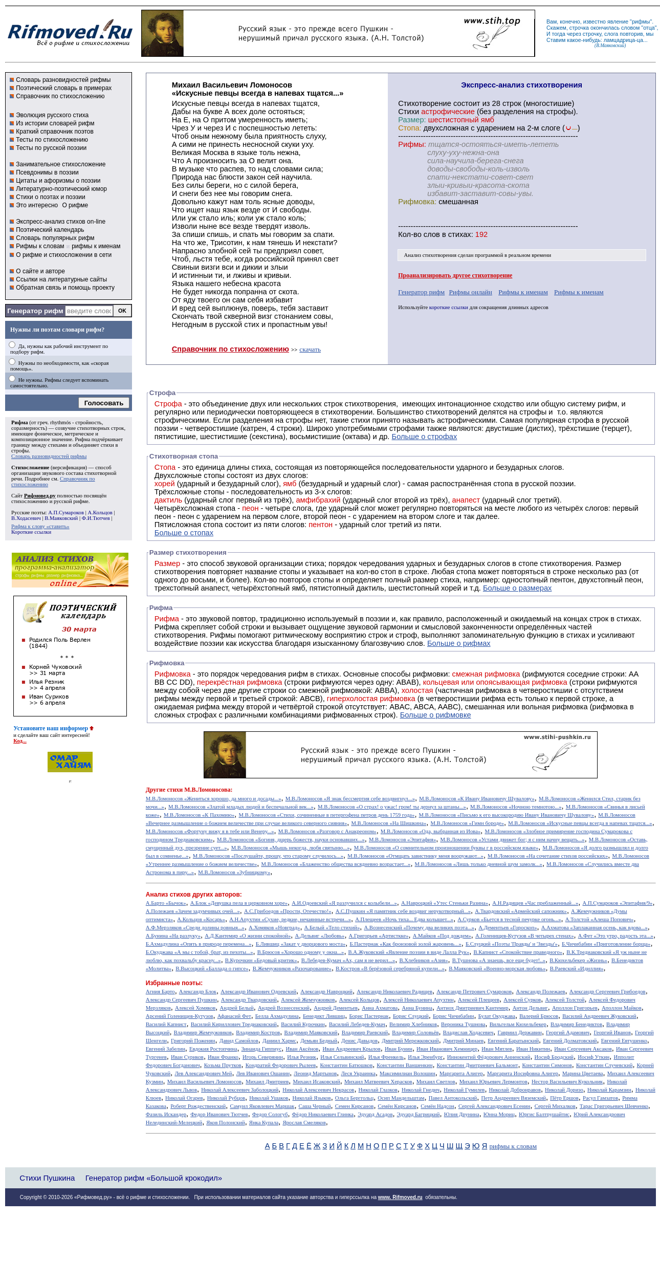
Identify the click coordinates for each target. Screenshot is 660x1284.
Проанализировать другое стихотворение (455, 275)
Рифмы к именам (523, 292)
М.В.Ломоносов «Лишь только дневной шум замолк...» (478, 864)
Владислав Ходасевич (468, 1032)
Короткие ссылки (31, 532)
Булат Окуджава (496, 1016)
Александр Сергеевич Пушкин (181, 1000)
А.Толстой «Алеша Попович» (599, 919)
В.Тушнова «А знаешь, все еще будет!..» (498, 960)
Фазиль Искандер (166, 1114)
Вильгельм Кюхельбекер (518, 1024)
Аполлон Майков (622, 1008)
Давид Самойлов (238, 1040)
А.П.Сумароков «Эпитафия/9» (618, 903)
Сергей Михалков (555, 1106)
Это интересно (37, 205)
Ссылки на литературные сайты (61, 279)
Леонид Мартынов (315, 1073)
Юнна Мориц (499, 1114)
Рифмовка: (417, 202)
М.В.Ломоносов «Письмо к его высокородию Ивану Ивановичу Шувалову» (507, 815)
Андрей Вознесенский (284, 1008)
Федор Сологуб (270, 1114)
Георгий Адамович (567, 1032)
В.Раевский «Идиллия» (577, 968)
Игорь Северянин (263, 1057)
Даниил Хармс (279, 1040)
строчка (579, 28)
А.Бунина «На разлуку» (173, 936)
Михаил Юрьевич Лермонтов (493, 1081)
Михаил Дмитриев (267, 1081)
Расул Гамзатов (600, 1098)
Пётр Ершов (564, 1098)
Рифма (19, 422)
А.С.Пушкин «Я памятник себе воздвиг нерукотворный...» (403, 911)
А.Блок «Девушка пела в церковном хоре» (239, 903)
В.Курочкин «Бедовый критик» (261, 960)
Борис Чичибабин (453, 1016)
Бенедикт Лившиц (324, 1016)
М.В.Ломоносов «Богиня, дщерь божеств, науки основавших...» (291, 839)
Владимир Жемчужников (203, 1032)
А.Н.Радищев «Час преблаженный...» (535, 903)
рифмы (641, 21)
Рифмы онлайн (470, 292)
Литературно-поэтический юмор (61, 188)
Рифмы (223, 635)
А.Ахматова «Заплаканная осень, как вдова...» (594, 927)
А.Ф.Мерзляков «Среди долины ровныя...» (195, 927)
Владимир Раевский (365, 1032)
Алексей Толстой (564, 1000)
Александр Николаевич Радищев (394, 991)
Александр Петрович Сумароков (474, 991)
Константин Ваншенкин (404, 1065)
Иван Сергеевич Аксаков (583, 1049)
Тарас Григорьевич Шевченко (614, 1106)
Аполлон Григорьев (575, 1008)
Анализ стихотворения (430, 255)
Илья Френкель (386, 1057)
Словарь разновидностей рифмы (63, 79)
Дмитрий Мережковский (410, 1040)
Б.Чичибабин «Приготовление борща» (606, 944)
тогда (558, 34)
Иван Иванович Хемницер (446, 1049)
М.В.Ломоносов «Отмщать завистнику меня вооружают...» (415, 856)
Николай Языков (312, 1098)
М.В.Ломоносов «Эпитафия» (402, 839)
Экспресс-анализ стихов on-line (60, 221)
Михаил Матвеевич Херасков (378, 1081)
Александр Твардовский (249, 1000)
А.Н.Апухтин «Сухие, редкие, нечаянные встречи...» (290, 919)
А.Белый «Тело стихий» (332, 927)
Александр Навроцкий (326, 991)
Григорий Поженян (193, 1040)
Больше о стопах (184, 533)
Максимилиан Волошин (407, 1073)
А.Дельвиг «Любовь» (319, 936)
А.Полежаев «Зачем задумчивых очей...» (193, 911)
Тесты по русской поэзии (51, 147)
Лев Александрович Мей (203, 1073)
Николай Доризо (564, 1090)
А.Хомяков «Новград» (274, 927)
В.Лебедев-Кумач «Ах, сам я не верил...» (348, 960)
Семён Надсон (437, 1106)
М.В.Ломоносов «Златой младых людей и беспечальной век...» (241, 807)
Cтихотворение (424, 103)
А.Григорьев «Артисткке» (379, 936)
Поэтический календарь (50, 229)
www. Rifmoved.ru (400, 1197)
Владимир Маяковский (310, 1032)
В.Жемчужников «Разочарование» (292, 968)
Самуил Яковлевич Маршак (262, 1106)
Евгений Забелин (165, 1049)
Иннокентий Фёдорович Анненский (489, 1057)
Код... (20, 741)
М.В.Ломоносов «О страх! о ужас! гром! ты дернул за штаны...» (392, 807)
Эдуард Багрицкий (418, 1114)
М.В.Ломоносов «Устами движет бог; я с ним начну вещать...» (512, 839)
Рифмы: (412, 144)
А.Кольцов (99, 512)
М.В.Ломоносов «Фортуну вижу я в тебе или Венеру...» (210, 831)
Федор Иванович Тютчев (219, 1114)
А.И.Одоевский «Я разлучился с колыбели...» (344, 903)
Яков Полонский (225, 1122)
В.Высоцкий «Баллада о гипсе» (211, 968)
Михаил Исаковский (316, 1081)
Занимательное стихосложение (60, 164)
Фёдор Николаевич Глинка (323, 1114)
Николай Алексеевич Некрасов (318, 1090)
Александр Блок (197, 991)
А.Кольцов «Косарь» (201, 919)
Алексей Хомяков (195, 1008)
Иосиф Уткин (593, 1057)
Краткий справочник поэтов (55, 131)
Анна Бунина (417, 1008)
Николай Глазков (378, 1090)
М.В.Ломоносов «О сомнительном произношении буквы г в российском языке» (446, 848)
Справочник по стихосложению (60, 96)
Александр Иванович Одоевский (258, 991)
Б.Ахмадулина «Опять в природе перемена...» (199, 944)
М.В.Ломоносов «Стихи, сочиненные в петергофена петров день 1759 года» (327, 815)
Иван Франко (223, 1057)
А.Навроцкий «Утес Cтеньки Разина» (444, 903)
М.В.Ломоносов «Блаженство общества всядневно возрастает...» (335, 864)
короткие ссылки (448, 307)
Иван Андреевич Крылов (351, 1049)
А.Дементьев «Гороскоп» (507, 927)
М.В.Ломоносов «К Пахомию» (199, 815)
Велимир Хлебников (413, 1024)
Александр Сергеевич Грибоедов (607, 991)
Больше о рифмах (459, 643)
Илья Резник (301, 1057)
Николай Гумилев (464, 1090)
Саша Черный (315, 1106)
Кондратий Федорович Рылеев (281, 1065)
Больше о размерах (517, 588)
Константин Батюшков (346, 1065)
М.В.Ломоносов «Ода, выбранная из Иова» (430, 831)
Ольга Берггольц (354, 1098)
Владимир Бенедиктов (576, 1024)
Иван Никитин (533, 1049)
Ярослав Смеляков (303, 1122)
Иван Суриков (187, 1057)
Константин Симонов (547, 1065)
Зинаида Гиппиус (261, 1049)
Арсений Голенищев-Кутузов (179, 1016)
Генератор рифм (35, 311)
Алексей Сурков (522, 1000)
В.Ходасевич (26, 518)
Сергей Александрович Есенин (494, 1106)
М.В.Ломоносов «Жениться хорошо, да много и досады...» (213, 798)
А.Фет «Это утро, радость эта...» (615, 936)
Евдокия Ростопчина (213, 1049)
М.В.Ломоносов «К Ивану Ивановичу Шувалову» (477, 798)
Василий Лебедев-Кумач (357, 1024)
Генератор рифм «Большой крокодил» (153, 1177)
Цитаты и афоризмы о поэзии (58, 180)
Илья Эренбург (425, 1057)
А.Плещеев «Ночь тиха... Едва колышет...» (404, 919)
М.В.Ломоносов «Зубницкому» (234, 872)
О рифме (75, 205)
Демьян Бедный (318, 1040)
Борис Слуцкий (411, 1016)
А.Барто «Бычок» (166, 903)
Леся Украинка (358, 1073)
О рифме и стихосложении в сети (64, 254)
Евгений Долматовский (570, 1040)
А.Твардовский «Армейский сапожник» (521, 911)
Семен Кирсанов (354, 1106)
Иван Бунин (398, 1049)
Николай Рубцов (226, 1098)
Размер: (412, 120)
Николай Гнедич (420, 1090)
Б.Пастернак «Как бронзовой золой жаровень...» (405, 944)
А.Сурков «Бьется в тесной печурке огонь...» (509, 919)
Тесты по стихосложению (52, 139)
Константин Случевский (604, 1065)
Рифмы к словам (40, 246)
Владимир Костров (258, 1032)
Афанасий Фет (234, 1016)
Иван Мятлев (496, 1049)
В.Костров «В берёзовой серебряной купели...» (390, 968)
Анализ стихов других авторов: (194, 894)
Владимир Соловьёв (415, 1032)
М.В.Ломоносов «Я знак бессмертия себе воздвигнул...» (350, 798)
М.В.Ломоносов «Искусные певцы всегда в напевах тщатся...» (580, 823)
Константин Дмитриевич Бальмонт (477, 1065)
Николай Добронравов (515, 1090)
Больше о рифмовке (435, 715)
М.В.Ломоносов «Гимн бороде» (467, 823)
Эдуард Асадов (375, 1114)
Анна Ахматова (380, 1008)
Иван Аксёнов (301, 1049)
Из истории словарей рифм (55, 123)
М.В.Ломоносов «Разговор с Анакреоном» (327, 831)
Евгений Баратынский (513, 1040)
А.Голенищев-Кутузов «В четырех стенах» (524, 936)
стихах (459, 234)
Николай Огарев (184, 1098)
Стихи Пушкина (47, 1177)
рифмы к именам (96, 246)
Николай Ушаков (268, 1098)
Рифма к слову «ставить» (40, 526)
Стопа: (409, 128)
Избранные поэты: (174, 983)
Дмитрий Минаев (463, 1040)
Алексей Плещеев (478, 1000)
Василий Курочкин (303, 1024)
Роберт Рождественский (198, 1106)
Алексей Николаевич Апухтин (419, 1000)
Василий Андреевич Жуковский (599, 1016)
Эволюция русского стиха (52, 115)
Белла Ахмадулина (277, 1016)
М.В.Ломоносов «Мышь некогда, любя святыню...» (290, 848)
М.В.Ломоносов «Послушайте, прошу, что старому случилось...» (268, 856)
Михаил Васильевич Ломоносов (204, 1081)
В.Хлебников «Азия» (423, 960)
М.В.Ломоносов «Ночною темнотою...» (515, 807)
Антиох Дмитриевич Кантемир (472, 1008)
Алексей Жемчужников (308, 1000)
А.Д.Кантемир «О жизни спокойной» (248, 936)
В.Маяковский (61, 518)
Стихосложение (30, 467)
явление (617, 21)
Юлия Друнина (461, 1114)
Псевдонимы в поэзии (47, 172)
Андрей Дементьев (336, 1008)
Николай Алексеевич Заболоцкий (239, 1090)
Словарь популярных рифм (55, 238)
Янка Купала (263, 1122)
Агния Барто (160, 991)
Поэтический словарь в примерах (64, 88)
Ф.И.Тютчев (96, 518)
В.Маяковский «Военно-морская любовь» (497, 968)
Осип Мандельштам (401, 1098)
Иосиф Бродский (554, 1057)
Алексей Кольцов (359, 1000)
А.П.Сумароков (66, 512)
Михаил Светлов (435, 1081)
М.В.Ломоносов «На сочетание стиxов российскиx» (548, 856)
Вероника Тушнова (463, 1024)
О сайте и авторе (40, 271)
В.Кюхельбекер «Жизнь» (578, 960)
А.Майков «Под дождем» (442, 936)
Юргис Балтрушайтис (544, 1114)
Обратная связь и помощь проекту (65, 287)
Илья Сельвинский (342, 1057)
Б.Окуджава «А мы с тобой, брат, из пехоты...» (199, 952)
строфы (20, 450)
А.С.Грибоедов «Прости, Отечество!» (288, 911)
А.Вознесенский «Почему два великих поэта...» (419, 927)
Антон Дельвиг (530, 1008)
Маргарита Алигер (461, 1073)
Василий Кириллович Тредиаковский (234, 1024)
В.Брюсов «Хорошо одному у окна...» (300, 952)
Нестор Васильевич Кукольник (567, 1081)
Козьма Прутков (222, 1065)
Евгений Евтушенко (624, 1040)
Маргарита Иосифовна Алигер (522, 1073)
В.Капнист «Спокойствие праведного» (517, 952)
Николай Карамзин (609, 1090)
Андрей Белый (236, 1008)
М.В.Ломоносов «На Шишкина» (388, 823)
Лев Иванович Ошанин (263, 1073)
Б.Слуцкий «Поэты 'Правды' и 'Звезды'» (512, 944)
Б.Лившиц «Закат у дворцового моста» (301, 944)
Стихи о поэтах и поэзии (50, 197)
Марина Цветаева (582, 1073)
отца (649, 28)
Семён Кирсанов (397, 1106)
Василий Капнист (166, 1024)
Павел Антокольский (453, 1098)
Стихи (408, 111)
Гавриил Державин (520, 1032)
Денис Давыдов (359, 1040)
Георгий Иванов (612, 1032)
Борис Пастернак (368, 1016)
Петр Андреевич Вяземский (513, 1098)
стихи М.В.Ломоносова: (199, 789)
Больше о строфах (424, 436)
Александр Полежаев (540, 991)
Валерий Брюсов (538, 1016)
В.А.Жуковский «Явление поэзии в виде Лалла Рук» (409, 952)
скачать (310, 349)
